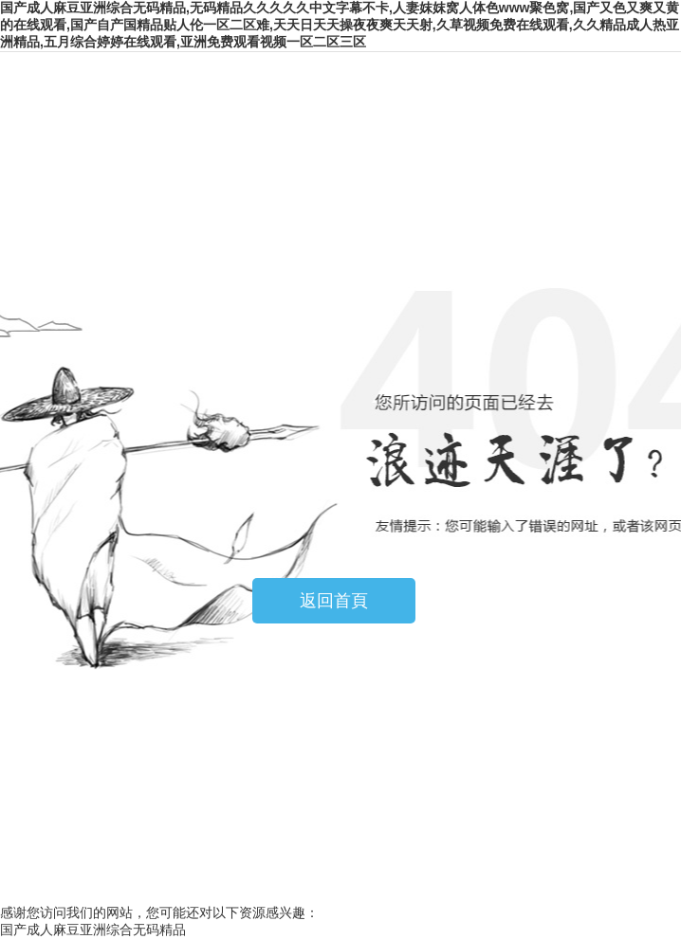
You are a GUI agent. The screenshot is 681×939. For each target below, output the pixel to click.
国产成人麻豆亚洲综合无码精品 (93, 929)
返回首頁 (334, 600)
